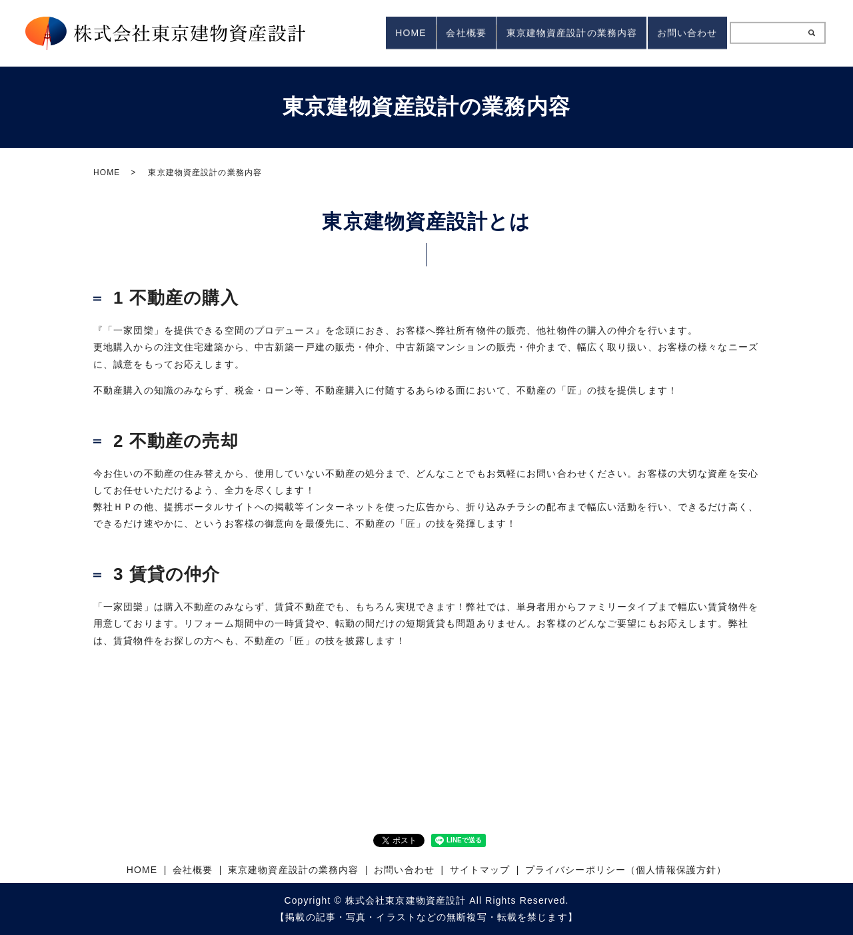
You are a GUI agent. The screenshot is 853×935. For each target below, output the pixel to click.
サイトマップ (480, 869)
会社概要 (443, 32)
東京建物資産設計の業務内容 (558, 32)
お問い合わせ (682, 32)
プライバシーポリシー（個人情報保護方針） (625, 869)
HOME (379, 32)
